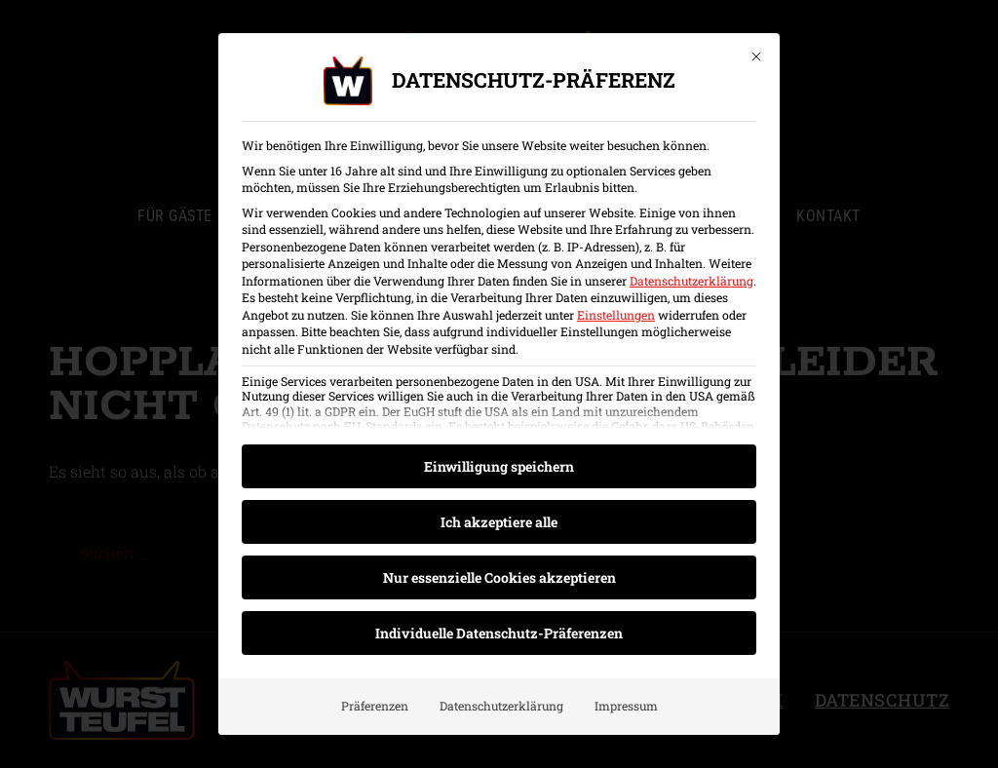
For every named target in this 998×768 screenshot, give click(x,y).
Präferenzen (374, 705)
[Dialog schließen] (756, 56)
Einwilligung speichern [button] (499, 466)
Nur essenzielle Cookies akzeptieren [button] (499, 577)
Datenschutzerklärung (691, 280)
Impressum (626, 705)
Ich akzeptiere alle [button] (499, 522)
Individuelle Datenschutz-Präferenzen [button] (499, 633)
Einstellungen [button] (616, 315)
